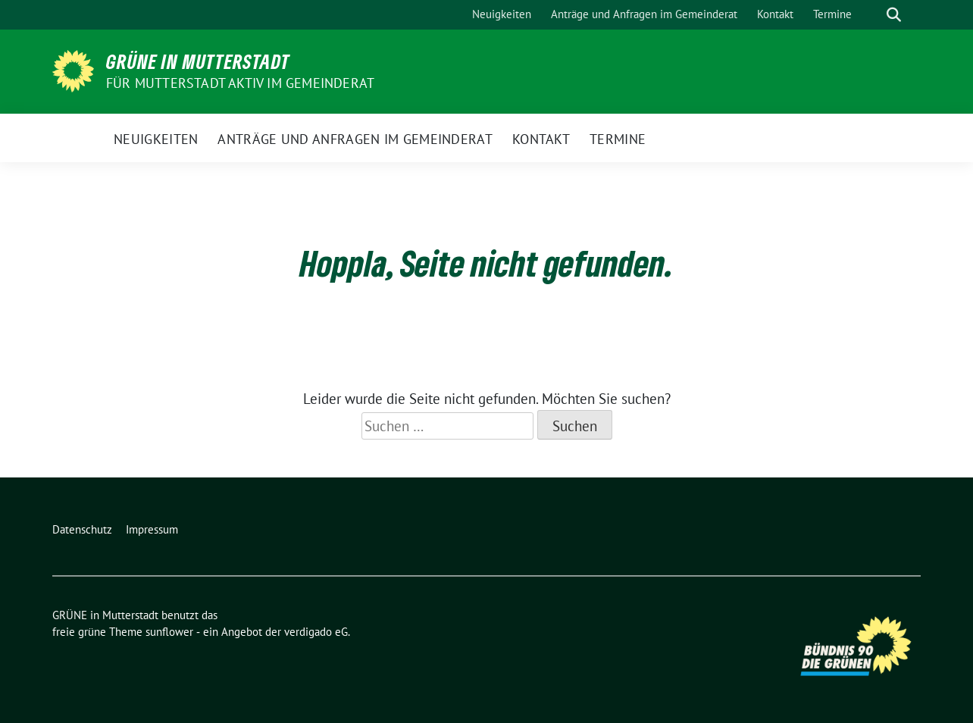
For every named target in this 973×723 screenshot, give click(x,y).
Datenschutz (82, 529)
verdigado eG (316, 631)
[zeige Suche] (894, 15)
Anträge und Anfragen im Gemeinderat (644, 14)
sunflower (169, 631)
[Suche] (872, 15)
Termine (832, 14)
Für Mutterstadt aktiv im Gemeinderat (240, 83)
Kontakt (775, 14)
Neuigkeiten (501, 14)
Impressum (152, 529)
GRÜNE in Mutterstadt (198, 61)
